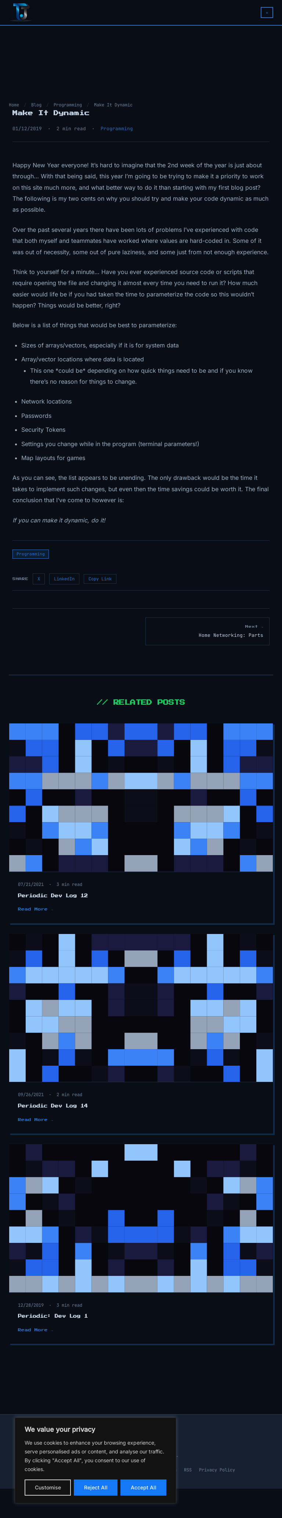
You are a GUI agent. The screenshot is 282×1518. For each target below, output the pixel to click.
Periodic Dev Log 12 (53, 896)
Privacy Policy (217, 1470)
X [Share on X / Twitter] (38, 579)
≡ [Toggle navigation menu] (267, 12)
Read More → (35, 909)
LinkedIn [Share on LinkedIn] (64, 579)
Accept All (143, 1487)
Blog (36, 105)
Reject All (96, 1487)
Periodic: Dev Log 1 (53, 1316)
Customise (48, 1487)
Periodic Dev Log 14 (53, 1106)
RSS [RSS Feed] (188, 1470)
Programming (68, 105)
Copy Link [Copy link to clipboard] (100, 579)
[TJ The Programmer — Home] (21, 12)
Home (14, 105)
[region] (95, 1460)
